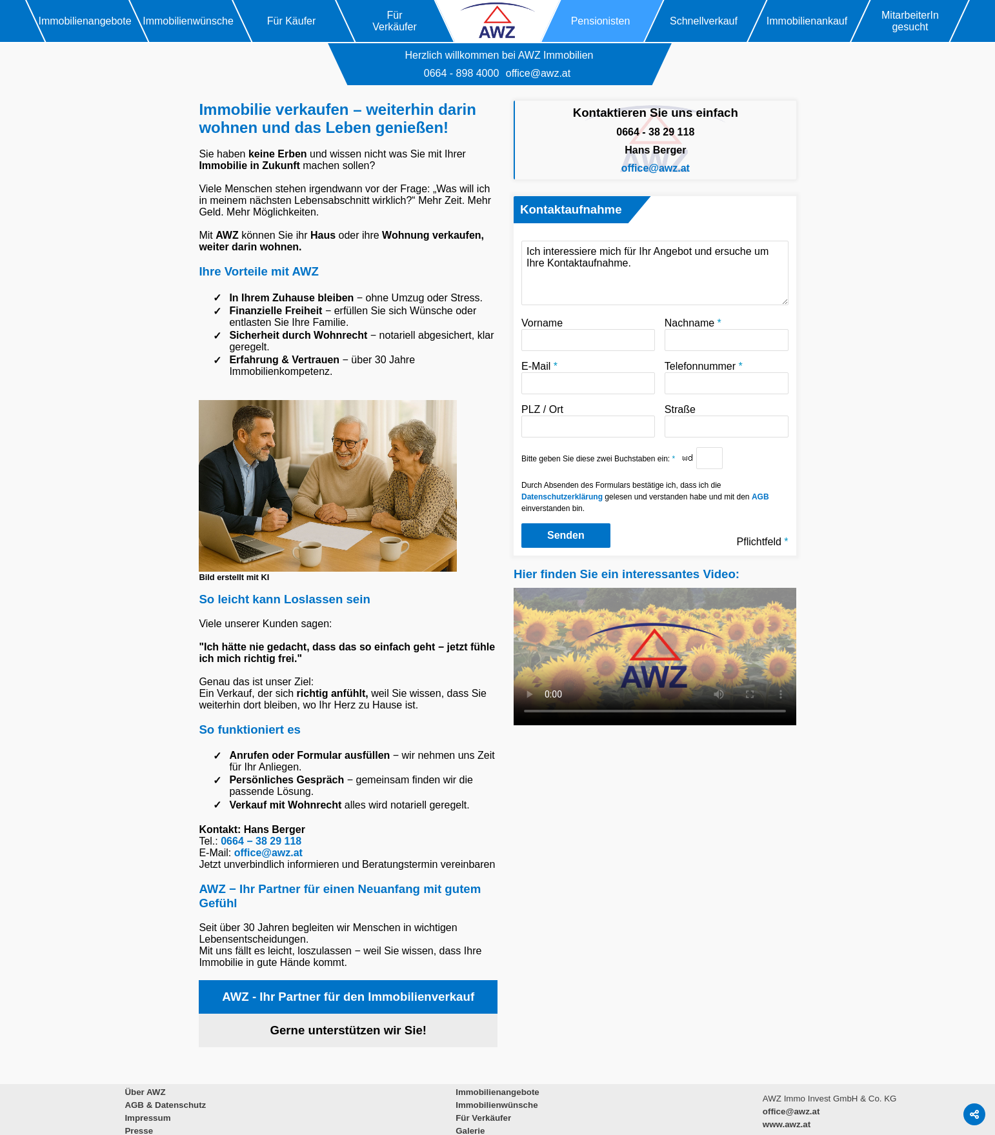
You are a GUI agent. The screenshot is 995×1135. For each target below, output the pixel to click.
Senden (566, 535)
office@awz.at (538, 73)
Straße (727, 420)
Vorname (588, 334)
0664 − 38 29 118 (261, 841)
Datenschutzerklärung (562, 496)
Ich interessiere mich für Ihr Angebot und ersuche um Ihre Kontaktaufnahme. (655, 273)
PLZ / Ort (588, 420)
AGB (760, 496)
